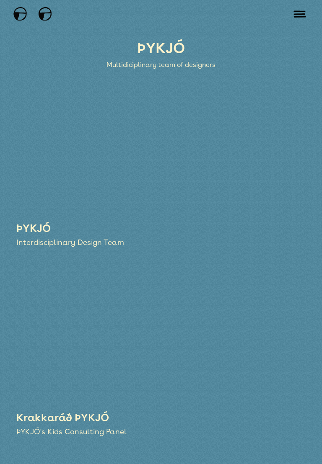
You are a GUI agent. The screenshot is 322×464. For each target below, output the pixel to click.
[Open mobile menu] (300, 13)
